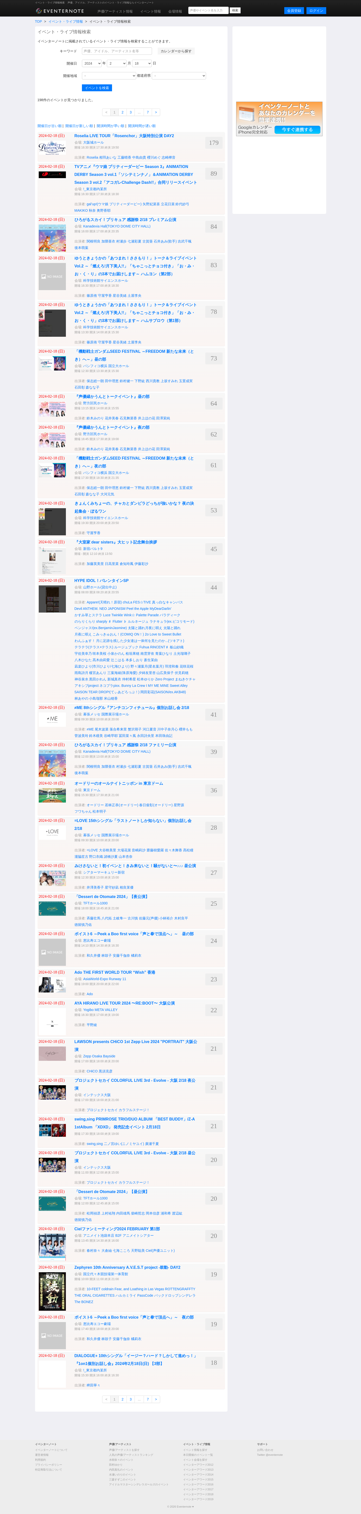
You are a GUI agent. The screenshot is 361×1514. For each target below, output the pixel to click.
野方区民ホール (95, 403)
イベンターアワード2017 (198, 1489)
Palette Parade (147, 615)
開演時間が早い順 (110, 126)
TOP (38, 21)
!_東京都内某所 (95, 189)
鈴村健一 (126, 381)
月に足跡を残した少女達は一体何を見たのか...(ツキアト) (140, 641)
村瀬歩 (121, 241)
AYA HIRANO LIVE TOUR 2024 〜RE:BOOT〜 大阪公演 (125, 1003)
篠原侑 (92, 296)
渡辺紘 (177, 1213)
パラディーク (170, 615)
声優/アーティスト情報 (115, 11)
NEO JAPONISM (112, 609)
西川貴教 (153, 381)
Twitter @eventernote (270, 1454)
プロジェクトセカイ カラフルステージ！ (118, 1110)
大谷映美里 (107, 850)
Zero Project (164, 679)
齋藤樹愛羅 (155, 850)
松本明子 (99, 811)
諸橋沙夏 (111, 857)
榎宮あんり (97, 673)
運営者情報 (42, 1454)
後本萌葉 (81, 248)
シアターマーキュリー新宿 (104, 872)
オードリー (95, 805)
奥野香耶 (104, 210)
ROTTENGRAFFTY (180, 1289)
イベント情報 (150, 11)
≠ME (90, 729)
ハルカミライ (125, 1295)
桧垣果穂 (132, 653)
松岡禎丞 (93, 1213)
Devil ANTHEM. (86, 609)
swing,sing (95, 1144)
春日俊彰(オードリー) (155, 805)
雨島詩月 (81, 673)
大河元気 (107, 494)
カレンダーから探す (176, 51)
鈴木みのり (95, 418)
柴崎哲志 (138, 1213)
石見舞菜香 (128, 418)
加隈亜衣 (108, 241)
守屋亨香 (105, 296)
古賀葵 (147, 241)
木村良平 (181, 918)
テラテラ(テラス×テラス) (94, 647)
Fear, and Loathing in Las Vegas (139, 1289)
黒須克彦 (106, 1071)
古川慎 (133, 918)
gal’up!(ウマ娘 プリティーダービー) (114, 204)
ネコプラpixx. (109, 686)
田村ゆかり (116, 1464)
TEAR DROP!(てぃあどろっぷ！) (113, 692)
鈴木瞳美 (96, 736)
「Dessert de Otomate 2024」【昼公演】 (112, 1192)
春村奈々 (93, 1250)
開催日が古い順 (50, 126)
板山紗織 (177, 647)
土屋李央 (134, 296)
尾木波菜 (102, 729)
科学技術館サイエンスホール (105, 280)
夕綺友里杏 (147, 673)
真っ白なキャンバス (167, 602)
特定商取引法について (48, 1469)
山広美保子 (165, 673)
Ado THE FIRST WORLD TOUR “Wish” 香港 (115, 972)
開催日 (72, 63)
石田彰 (80, 387)
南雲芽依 (147, 653)
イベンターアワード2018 (198, 1494)
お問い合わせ (265, 1449)
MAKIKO (81, 210)
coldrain (107, 1289)
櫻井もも (186, 729)
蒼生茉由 (151, 660)
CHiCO (92, 1071)
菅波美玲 (81, 736)
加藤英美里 (95, 564)
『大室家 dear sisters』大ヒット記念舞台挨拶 (116, 542)
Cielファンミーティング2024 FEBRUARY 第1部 (117, 1229)
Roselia (92, 157)
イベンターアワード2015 (198, 1479)
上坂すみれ (169, 381)
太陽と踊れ (172, 628)
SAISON (81, 692)
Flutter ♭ (120, 621)
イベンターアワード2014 (198, 1474)
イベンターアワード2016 (198, 1484)
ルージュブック (126, 647)
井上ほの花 (146, 418)
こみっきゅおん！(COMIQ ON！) (118, 634)
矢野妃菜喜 (151, 204)
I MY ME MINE (157, 686)
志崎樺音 (168, 157)
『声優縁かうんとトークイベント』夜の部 (112, 427)
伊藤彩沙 (141, 564)
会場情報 (175, 11)
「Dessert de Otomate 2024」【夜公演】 (112, 897)
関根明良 (93, 241)
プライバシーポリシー (48, 1464)
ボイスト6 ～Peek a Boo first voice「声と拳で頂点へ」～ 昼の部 (134, 934)
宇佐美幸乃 (83, 653)
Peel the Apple (137, 609)
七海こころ (121, 1250)
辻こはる (118, 660)
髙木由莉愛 (101, 660)
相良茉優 (126, 887)
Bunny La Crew (133, 686)
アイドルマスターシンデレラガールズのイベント (139, 1484)
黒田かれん (97, 679)
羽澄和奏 (172, 666)
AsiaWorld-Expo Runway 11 (104, 979)
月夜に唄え (83, 634)
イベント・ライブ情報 (65, 21)
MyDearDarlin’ (161, 609)
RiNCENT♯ (159, 647)
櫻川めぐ (154, 157)
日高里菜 (112, 564)
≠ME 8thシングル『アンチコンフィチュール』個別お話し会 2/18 (132, 708)
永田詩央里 (145, 736)
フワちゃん (83, 811)
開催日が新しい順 (79, 126)
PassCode (145, 1295)
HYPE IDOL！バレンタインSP (102, 581)
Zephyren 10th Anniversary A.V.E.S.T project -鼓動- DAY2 (128, 1267)
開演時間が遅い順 (142, 126)
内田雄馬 (123, 1213)
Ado (90, 994)
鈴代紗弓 (182, 204)
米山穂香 (111, 698)
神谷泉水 (81, 679)
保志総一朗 (95, 381)
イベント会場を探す (195, 1459)
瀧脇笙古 (81, 857)
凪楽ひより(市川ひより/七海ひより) (102, 666)
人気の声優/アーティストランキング (131, 1454)
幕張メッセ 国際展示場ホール (106, 714)
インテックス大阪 (97, 1095)
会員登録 (294, 11)
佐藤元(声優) (148, 918)
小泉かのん (116, 653)
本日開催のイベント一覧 (198, 1454)
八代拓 (106, 918)
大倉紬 (106, 1250)
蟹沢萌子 (135, 729)
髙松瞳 (188, 850)
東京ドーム (91, 790)
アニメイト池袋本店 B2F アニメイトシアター (118, 1235)
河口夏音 (149, 729)
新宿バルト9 (92, 549)
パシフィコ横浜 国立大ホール (106, 366)
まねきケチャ (185, 679)
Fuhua (144, 647)
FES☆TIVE (142, 602)
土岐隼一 (120, 918)
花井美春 (112, 418)
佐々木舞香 (173, 850)
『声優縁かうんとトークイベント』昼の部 (112, 396)
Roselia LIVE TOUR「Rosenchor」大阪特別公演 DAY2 (124, 136)
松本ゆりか (145, 679)
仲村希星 (129, 679)
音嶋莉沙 (139, 850)
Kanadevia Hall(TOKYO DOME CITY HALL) (117, 226)
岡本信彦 (153, 1213)
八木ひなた (83, 660)
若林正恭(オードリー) (121, 805)
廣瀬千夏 (152, 1144)
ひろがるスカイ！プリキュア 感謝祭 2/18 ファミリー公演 (125, 745)
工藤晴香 (124, 157)
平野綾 (92, 1025)
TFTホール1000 (95, 903)
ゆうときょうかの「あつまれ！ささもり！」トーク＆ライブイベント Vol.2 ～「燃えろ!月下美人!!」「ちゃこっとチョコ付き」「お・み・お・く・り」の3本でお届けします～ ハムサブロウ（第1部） (136, 313)
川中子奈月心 (167, 729)
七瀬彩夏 (134, 241)
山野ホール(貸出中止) (99, 587)
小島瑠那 (96, 698)
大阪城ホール (93, 142)
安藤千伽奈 (121, 955)
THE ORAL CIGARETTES (95, 1295)
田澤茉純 (163, 418)
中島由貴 (139, 157)
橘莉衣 (136, 955)
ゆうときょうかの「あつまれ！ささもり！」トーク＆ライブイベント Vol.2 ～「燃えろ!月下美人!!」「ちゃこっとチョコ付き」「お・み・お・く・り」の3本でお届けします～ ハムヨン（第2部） (136, 266)
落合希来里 (118, 729)
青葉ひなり (163, 653)
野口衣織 (96, 857)
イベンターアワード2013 (198, 1469)
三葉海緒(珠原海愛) (122, 673)
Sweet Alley (179, 686)
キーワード (68, 51)
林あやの (81, 698)
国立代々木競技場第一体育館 (105, 1274)
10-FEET (93, 1289)
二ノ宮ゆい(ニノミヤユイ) (124, 1144)
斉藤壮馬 (93, 918)
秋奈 (92, 210)
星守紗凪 (112, 887)
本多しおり (134, 660)
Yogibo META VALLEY (100, 1010)
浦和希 (166, 1213)
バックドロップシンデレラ (175, 1295)
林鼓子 (106, 955)
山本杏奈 (126, 857)
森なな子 (92, 387)
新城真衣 (114, 679)
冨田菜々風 (127, 736)
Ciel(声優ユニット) (160, 1250)
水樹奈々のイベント (121, 1459)
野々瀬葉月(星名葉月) (147, 666)
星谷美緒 (120, 296)
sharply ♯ (104, 621)
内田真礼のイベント (121, 1469)
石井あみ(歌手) (165, 241)
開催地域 (70, 76)
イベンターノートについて (51, 1449)
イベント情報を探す (195, 1449)
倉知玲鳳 (126, 564)
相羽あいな (107, 157)
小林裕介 (166, 918)
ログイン (316, 11)
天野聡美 (138, 1250)
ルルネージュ (138, 621)
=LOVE (92, 850)
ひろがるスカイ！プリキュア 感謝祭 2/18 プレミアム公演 (125, 220)
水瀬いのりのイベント (122, 1474)
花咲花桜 (186, 666)
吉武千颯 (184, 241)
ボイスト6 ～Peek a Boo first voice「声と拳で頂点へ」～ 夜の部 (134, 1317)
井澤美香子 (95, 887)
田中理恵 (112, 381)
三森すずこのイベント (122, 1479)
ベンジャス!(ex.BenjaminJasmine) (101, 628)
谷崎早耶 (111, 736)
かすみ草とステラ (88, 615)
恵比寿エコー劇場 (97, 940)
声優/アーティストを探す (124, 1449)
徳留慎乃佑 (83, 925)
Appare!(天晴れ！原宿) (104, 602)
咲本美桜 (99, 653)
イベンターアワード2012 (198, 1464)
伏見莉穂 (182, 673)
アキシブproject (87, 686)
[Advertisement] (279, 63)
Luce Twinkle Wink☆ (119, 615)
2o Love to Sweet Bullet (163, 634)
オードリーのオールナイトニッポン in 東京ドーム (119, 783)
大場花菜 (124, 850)
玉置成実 (186, 381)
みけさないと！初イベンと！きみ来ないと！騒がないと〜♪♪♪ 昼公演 (135, 866)
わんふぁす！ (85, 641)
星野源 (179, 805)
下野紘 (139, 381)
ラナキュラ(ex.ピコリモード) (172, 621)
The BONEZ (84, 1302)
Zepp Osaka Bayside (99, 1056)
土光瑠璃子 (182, 653)
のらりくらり (85, 621)
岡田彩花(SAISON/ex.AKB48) (163, 692)
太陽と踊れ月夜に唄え (145, 628)
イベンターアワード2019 (198, 1499)
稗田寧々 (93, 1385)
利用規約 (40, 1459)
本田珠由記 (163, 736)
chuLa (127, 602)
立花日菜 (168, 204)
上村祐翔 (108, 1213)
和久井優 (93, 955)
